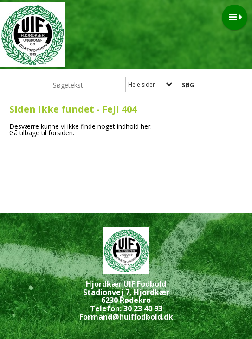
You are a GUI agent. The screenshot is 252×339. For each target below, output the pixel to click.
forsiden (60, 132)
